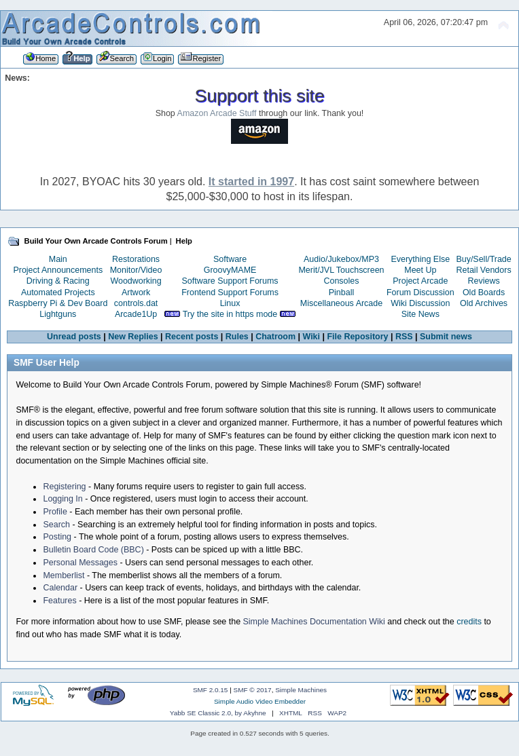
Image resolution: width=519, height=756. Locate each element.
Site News (420, 314)
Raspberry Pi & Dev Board (57, 303)
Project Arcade (420, 281)
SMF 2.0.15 (210, 690)
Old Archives (483, 303)
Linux (230, 303)
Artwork (136, 292)
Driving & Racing (58, 281)
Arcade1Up (136, 314)
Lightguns (57, 314)
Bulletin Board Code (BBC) (93, 549)
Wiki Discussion (420, 303)
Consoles (341, 281)
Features (59, 600)
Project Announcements (58, 270)
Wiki (312, 336)
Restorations (136, 259)
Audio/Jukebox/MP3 (341, 259)
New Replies (133, 336)
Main (58, 259)
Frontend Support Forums (230, 292)
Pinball (341, 292)
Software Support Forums (230, 281)
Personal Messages (80, 562)
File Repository (357, 336)
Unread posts (74, 336)
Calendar (60, 587)
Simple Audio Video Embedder (260, 701)
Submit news (446, 336)
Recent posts (191, 336)
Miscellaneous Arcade (341, 303)
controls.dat (136, 303)
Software (230, 259)
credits (469, 621)
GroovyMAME (230, 270)
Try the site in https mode (230, 314)
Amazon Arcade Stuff (217, 113)
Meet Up (420, 270)
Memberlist (63, 575)
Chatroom (275, 336)
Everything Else (420, 259)
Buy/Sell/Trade (483, 259)
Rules (237, 336)
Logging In (62, 499)
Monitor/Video (136, 270)
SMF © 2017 (253, 690)
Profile (55, 511)
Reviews (484, 281)
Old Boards (484, 292)
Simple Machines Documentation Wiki (314, 621)
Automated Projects (58, 292)
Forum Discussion (420, 292)
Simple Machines (301, 690)
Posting (57, 537)
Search (56, 524)
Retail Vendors (484, 270)
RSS (404, 336)
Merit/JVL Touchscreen (341, 270)
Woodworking (135, 281)
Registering (64, 486)
